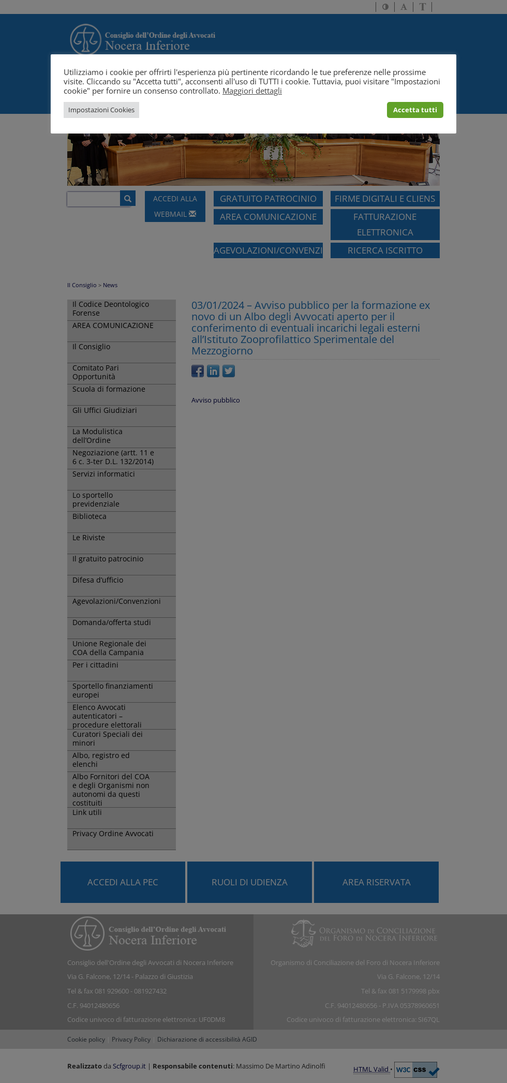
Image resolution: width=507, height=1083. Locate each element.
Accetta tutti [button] (415, 109)
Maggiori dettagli (252, 90)
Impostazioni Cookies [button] (101, 109)
